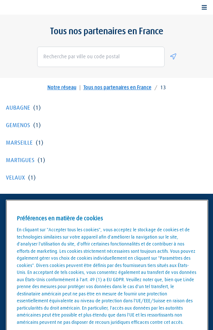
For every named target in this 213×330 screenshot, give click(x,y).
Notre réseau (61, 87)
